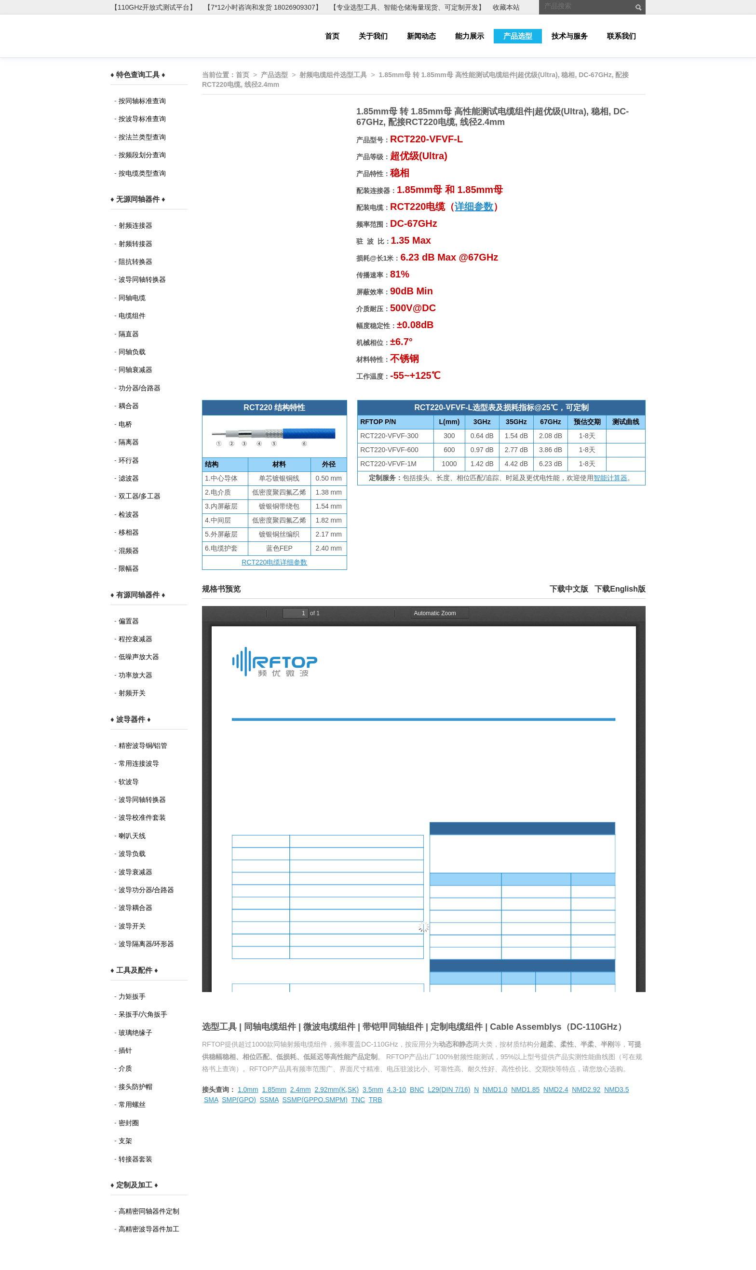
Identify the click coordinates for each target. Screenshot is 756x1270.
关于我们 (373, 36)
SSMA (269, 1100)
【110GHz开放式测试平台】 (153, 7)
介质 (125, 1068)
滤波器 (129, 478)
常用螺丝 (132, 1104)
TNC (358, 1100)
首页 (332, 36)
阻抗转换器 (135, 261)
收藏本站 (506, 7)
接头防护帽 (135, 1087)
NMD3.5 (616, 1089)
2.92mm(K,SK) (336, 1089)
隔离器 (129, 442)
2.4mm (300, 1089)
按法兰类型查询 (142, 137)
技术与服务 (570, 36)
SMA (211, 1100)
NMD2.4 (555, 1089)
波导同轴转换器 (142, 279)
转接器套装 (135, 1159)
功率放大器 (135, 675)
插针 (125, 1050)
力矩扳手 (132, 996)
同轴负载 (132, 352)
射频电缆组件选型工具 (333, 75)
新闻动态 (421, 36)
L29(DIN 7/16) (449, 1089)
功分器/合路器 (140, 388)
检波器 (129, 514)
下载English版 (620, 589)
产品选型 (517, 36)
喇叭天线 (132, 836)
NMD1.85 (525, 1089)
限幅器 (129, 568)
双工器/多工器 (140, 496)
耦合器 (129, 406)
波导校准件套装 (142, 817)
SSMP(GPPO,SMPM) (315, 1100)
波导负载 (132, 853)
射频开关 (132, 693)
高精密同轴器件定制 (149, 1211)
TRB (375, 1100)
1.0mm (248, 1089)
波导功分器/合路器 (147, 890)
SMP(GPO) (239, 1100)
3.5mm (373, 1089)
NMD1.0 (495, 1089)
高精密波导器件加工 (149, 1229)
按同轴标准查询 (142, 101)
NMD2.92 (586, 1089)
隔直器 (129, 334)
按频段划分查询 (142, 155)
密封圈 (129, 1123)
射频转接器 (135, 244)
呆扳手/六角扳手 (143, 1014)
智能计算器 (610, 478)
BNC (417, 1089)
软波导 (129, 782)
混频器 (129, 550)
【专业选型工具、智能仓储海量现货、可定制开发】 (407, 7)
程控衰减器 (135, 639)
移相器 (129, 532)
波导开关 (132, 926)
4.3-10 (396, 1089)
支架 (125, 1141)
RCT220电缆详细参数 (274, 562)
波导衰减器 (135, 872)
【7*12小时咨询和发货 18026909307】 (263, 7)
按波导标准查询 (142, 119)
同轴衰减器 (135, 369)
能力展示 (469, 36)
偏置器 (129, 621)
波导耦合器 (135, 907)
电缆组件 (132, 315)
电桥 (125, 424)
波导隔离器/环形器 (147, 944)
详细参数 (474, 206)
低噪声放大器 (139, 657)
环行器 (129, 460)
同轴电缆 (132, 298)
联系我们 (621, 36)
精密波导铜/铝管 (143, 745)
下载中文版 (569, 589)
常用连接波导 (139, 763)
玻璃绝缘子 (135, 1032)
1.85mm (274, 1089)
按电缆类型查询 (142, 173)
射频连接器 (135, 225)
